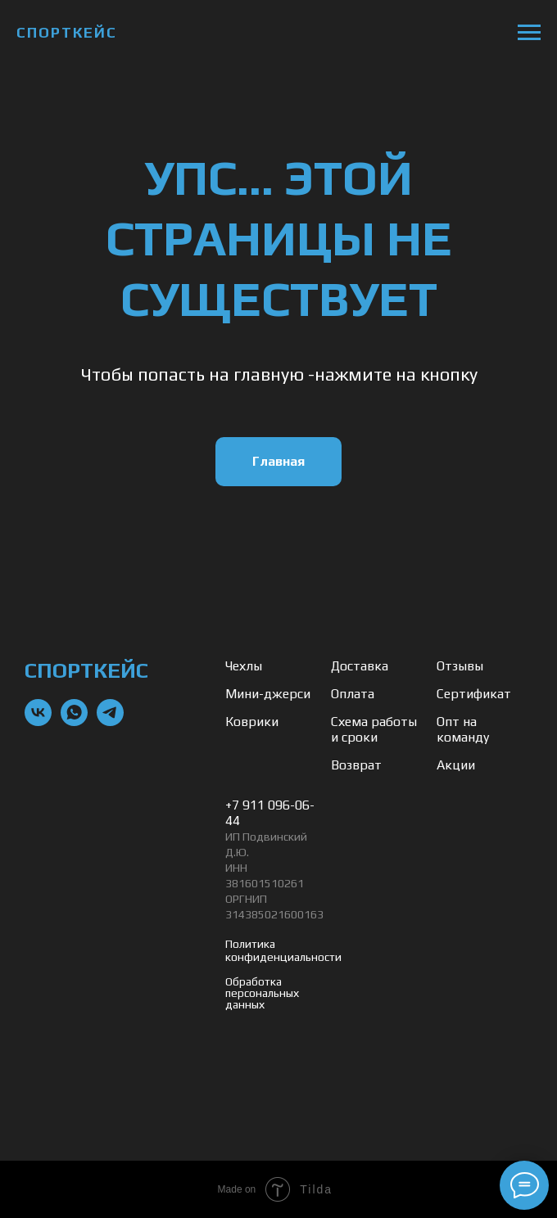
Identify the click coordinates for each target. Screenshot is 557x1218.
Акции (456, 765)
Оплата (352, 693)
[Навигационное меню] (529, 33)
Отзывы (460, 666)
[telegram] (110, 722)
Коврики (251, 721)
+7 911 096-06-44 (270, 812)
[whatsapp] (74, 722)
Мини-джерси (267, 693)
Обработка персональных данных (262, 993)
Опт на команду (463, 729)
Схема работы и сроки (374, 729)
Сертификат (474, 693)
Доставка (359, 666)
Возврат (356, 765)
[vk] (38, 722)
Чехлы (243, 666)
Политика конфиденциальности (283, 950)
